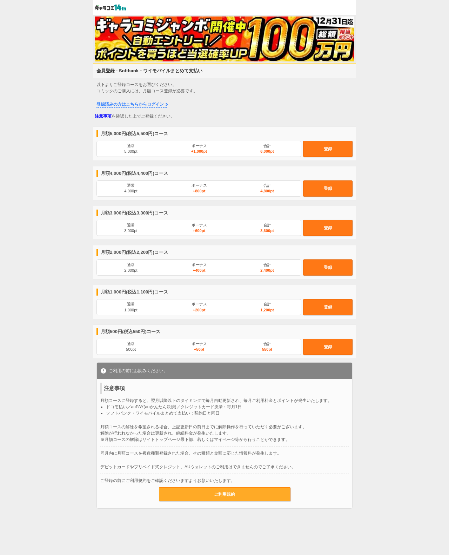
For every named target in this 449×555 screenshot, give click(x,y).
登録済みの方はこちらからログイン (130, 104)
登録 (328, 148)
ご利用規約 (224, 494)
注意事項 (103, 116)
